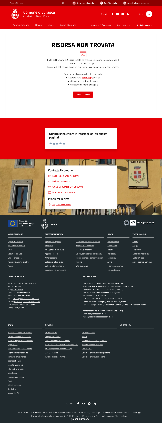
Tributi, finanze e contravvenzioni (89, 257)
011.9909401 (17, 286)
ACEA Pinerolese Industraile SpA (58, 348)
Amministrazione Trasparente (20, 332)
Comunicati (112, 257)
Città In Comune (130, 412)
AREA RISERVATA (79, 419)
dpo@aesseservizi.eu (97, 313)
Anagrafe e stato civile (54, 249)
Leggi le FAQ (13, 344)
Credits (10, 380)
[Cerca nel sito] (149, 14)
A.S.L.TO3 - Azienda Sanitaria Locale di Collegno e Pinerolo (69, 344)
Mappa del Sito (14, 393)
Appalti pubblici (51, 253)
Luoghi (135, 245)
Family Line (87, 348)
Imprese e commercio (85, 245)
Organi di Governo (15, 241)
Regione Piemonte (52, 336)
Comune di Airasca (39, 12)
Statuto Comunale (15, 364)
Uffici (10, 249)
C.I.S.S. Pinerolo (51, 352)
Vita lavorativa (82, 265)
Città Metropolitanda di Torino (57, 340)
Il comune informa (115, 265)
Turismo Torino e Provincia (55, 356)
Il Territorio (137, 249)
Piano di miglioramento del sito (20, 340)
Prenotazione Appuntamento (20, 348)
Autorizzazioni (51, 257)
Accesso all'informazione (101, 25)
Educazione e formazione (55, 269)
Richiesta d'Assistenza (17, 356)
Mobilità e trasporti (84, 249)
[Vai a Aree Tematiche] (108, 3)
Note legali (12, 372)
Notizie (110, 249)
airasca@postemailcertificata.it (26, 298)
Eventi (135, 241)
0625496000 (17, 289)
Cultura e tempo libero (54, 265)
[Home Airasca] (32, 14)
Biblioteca (111, 253)
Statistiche (12, 389)
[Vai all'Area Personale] (136, 3)
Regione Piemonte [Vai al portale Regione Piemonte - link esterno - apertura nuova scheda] (16, 3)
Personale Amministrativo (18, 261)
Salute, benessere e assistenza (89, 253)
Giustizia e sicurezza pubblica (88, 241)
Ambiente (49, 245)
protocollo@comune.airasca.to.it (26, 301)
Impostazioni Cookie (16, 376)
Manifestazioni (113, 269)
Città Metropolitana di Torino (36, 16)
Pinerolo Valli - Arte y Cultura (94, 340)
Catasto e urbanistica (54, 261)
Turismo (79, 261)
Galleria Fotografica (141, 253)
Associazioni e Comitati (142, 261)
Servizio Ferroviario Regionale (94, 356)
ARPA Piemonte (88, 332)
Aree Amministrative (16, 245)
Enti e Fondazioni (15, 257)
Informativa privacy (16, 368)
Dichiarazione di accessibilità (19, 336)
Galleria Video (138, 257)
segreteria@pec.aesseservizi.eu (99, 316)
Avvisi (109, 261)
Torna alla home (83, 94)
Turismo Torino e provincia (92, 344)
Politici (10, 265)
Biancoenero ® (91, 415)
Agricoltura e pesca (53, 241)
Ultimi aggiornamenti (16, 385)
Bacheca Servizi (14, 360)
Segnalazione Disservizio (18, 352)
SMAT (84, 336)
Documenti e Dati (15, 253)
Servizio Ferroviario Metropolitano (96, 352)
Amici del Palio (51, 332)
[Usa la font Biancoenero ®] (83, 3)
